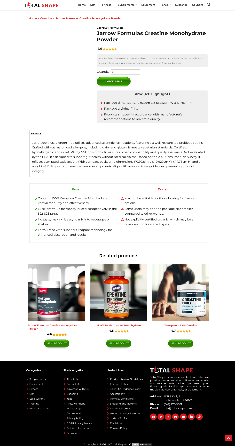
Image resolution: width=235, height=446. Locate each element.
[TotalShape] (41, 5)
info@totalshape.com (177, 408)
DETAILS (36, 133)
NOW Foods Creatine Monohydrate (119, 325)
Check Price (113, 81)
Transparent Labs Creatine (180, 325)
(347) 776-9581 (172, 404)
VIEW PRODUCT (57, 343)
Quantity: (103, 71)
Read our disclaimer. (172, 63)
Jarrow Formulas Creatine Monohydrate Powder (52, 327)
